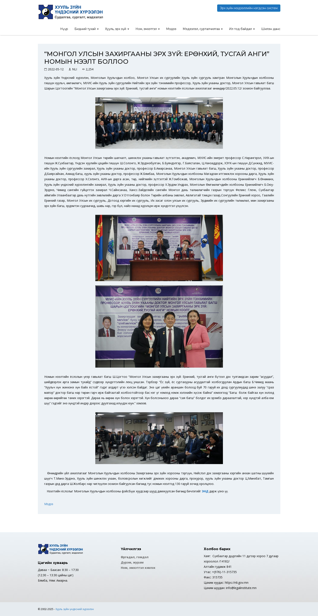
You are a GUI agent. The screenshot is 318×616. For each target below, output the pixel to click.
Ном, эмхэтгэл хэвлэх (138, 568)
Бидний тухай (86, 29)
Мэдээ (171, 29)
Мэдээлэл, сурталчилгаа (203, 29)
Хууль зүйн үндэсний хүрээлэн (75, 609)
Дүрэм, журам (132, 562)
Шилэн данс (270, 29)
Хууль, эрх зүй (117, 29)
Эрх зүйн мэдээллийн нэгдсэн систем (249, 8)
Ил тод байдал (242, 29)
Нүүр (64, 29)
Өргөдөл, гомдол (134, 557)
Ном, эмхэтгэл (147, 29)
